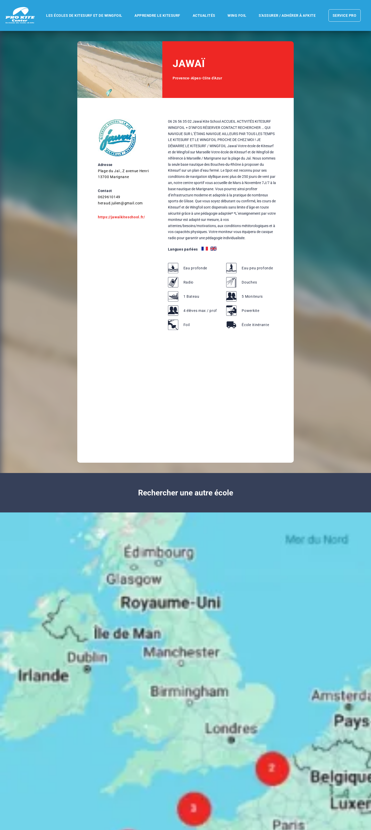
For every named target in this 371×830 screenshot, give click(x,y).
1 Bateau (191, 296)
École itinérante (255, 325)
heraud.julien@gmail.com (120, 203)
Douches (249, 282)
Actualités (202, 15)
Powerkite (250, 310)
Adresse (105, 165)
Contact (105, 191)
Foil (186, 325)
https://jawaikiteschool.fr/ (121, 217)
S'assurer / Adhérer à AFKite (286, 15)
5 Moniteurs (252, 296)
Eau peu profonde (257, 268)
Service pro (342, 15)
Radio (188, 282)
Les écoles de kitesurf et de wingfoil (81, 15)
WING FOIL (235, 15)
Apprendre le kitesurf (155, 15)
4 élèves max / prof (200, 310)
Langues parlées (183, 249)
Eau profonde (195, 268)
